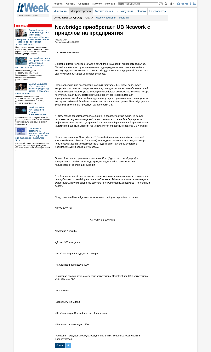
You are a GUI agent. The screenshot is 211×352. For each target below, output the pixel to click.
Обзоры (70, 3)
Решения (124, 17)
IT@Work (97, 3)
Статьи (89, 17)
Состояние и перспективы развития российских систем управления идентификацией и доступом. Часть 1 (32, 134)
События (83, 3)
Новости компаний (106, 17)
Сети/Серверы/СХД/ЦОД (28, 15)
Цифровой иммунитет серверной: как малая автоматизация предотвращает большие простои (32, 63)
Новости (58, 3)
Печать (59, 345)
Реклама (110, 3)
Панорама (22, 26)
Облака (141, 11)
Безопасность (157, 11)
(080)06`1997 (61, 40)
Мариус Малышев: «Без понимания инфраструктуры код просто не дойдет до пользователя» (32, 88)
